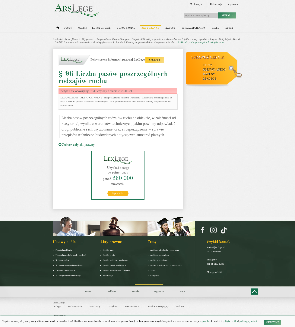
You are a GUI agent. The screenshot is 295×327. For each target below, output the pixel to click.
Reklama (112, 291)
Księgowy (154, 275)
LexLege (209, 78)
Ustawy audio (126, 28)
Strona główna (71, 39)
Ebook (229, 28)
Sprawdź (117, 193)
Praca (182, 291)
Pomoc (88, 291)
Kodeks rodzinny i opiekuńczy (115, 260)
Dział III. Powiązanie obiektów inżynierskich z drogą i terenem (83, 42)
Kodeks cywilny (62, 260)
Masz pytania (214, 272)
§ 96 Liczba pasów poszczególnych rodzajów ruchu (201, 42)
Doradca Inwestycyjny (158, 306)
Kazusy (170, 28)
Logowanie (232, 4)
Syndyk (153, 270)
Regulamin (159, 291)
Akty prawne (150, 28)
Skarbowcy (94, 306)
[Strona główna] (58, 28)
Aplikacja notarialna (158, 260)
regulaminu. (205, 321)
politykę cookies (230, 321)
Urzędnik (112, 306)
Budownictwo (75, 306)
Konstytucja (108, 275)
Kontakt (135, 291)
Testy (68, 28)
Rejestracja (216, 4)
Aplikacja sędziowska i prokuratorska (166, 265)
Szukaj (227, 15)
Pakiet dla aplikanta (64, 250)
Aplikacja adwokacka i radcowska (164, 250)
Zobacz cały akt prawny (77, 145)
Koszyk (196, 4)
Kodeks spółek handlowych (114, 265)
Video (215, 28)
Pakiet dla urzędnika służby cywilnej (71, 255)
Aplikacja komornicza (159, 255)
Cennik (82, 28)
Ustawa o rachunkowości (66, 270)
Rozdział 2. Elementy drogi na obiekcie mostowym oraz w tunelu (145, 42)
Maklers (180, 306)
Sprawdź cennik (207, 57)
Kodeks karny (108, 250)
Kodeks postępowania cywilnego (69, 265)
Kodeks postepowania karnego (68, 275)
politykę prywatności (249, 321)
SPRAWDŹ (154, 60)
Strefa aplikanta (193, 28)
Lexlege (57, 306)
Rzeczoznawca (132, 306)
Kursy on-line (101, 28)
